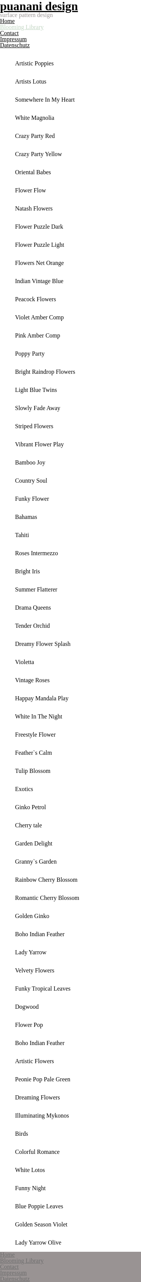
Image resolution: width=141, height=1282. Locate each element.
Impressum (13, 39)
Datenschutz (15, 45)
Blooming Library (22, 27)
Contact (9, 33)
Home (7, 21)
